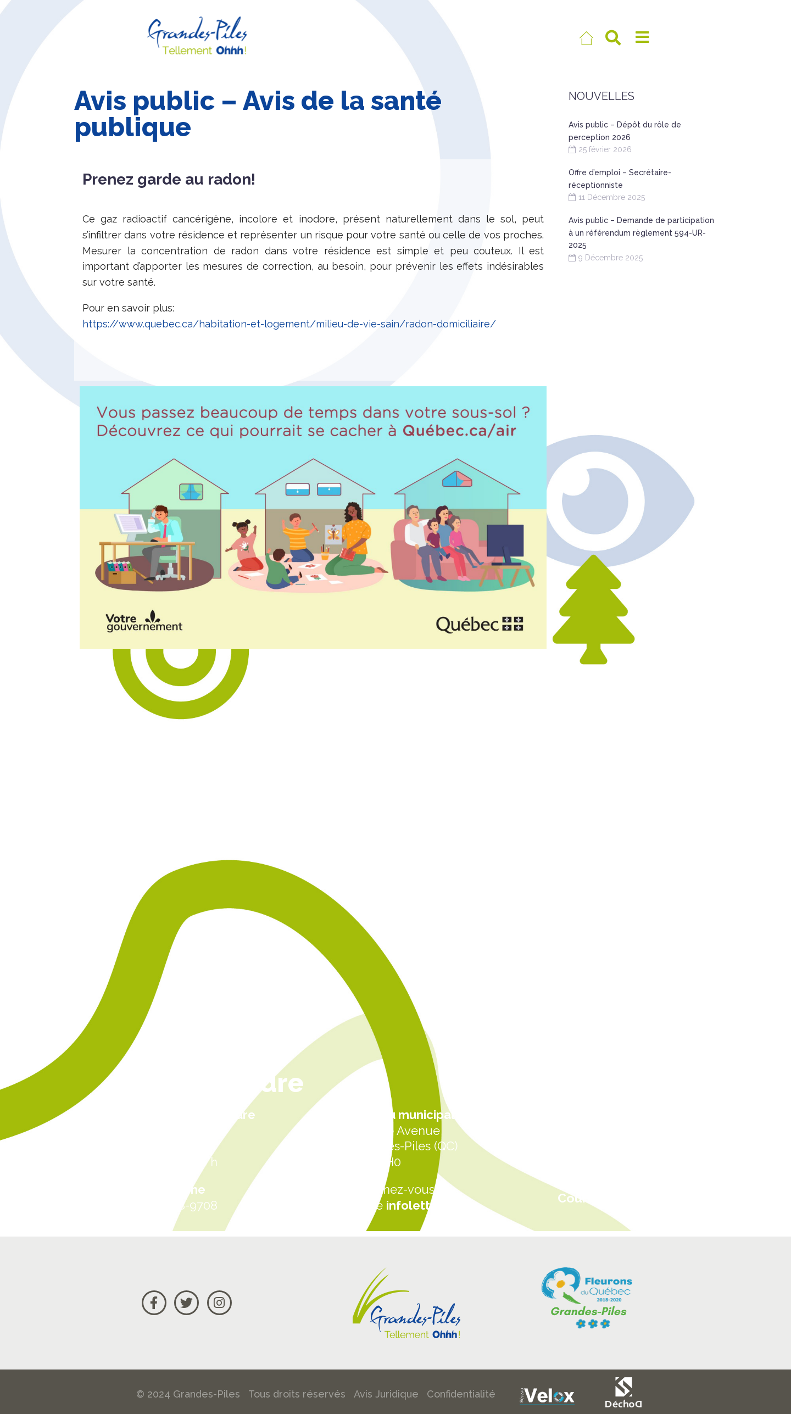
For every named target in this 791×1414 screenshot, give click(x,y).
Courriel (583, 1197)
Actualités (589, 1114)
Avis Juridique (386, 1394)
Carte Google (600, 1156)
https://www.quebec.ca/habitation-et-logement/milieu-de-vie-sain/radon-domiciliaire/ (289, 324)
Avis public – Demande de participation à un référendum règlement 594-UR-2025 (641, 232)
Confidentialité (461, 1394)
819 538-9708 (180, 1205)
